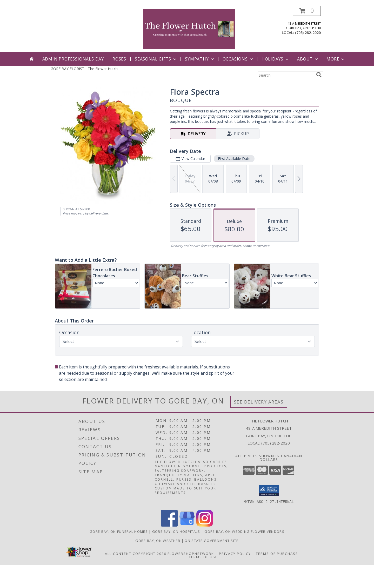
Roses (119, 59)
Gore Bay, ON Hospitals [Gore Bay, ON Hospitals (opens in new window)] (176, 531)
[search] (319, 75)
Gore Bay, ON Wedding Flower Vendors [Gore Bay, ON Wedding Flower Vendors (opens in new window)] (244, 531)
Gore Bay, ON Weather (157, 540)
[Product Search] (286, 75)
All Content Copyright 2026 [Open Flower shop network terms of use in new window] (135, 553)
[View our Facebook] (169, 525)
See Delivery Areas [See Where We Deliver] (259, 402)
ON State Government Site (211, 540)
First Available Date (234, 158)
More (335, 59)
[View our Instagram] (204, 525)
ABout (308, 59)
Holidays (276, 59)
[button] (307, 11)
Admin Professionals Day (73, 59)
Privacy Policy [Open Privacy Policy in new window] (235, 553)
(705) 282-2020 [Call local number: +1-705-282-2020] (308, 32)
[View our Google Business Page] (187, 525)
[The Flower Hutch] (189, 28)
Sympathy (200, 59)
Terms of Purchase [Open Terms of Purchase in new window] (277, 553)
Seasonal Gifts (156, 59)
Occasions (238, 59)
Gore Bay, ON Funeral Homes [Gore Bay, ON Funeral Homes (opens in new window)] (119, 531)
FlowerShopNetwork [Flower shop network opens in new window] (191, 553)
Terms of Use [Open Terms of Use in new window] (203, 557)
